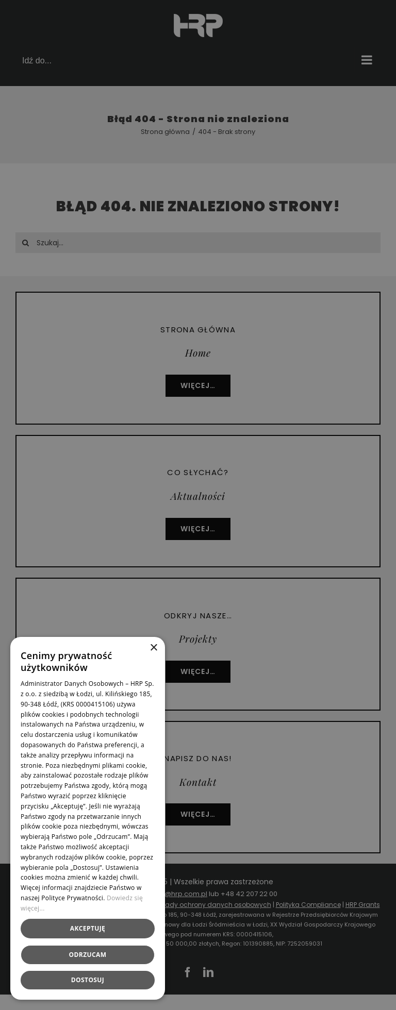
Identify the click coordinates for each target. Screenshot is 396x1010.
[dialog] (198, 505)
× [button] (153, 648)
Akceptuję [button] (87, 928)
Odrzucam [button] (88, 954)
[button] (88, 980)
